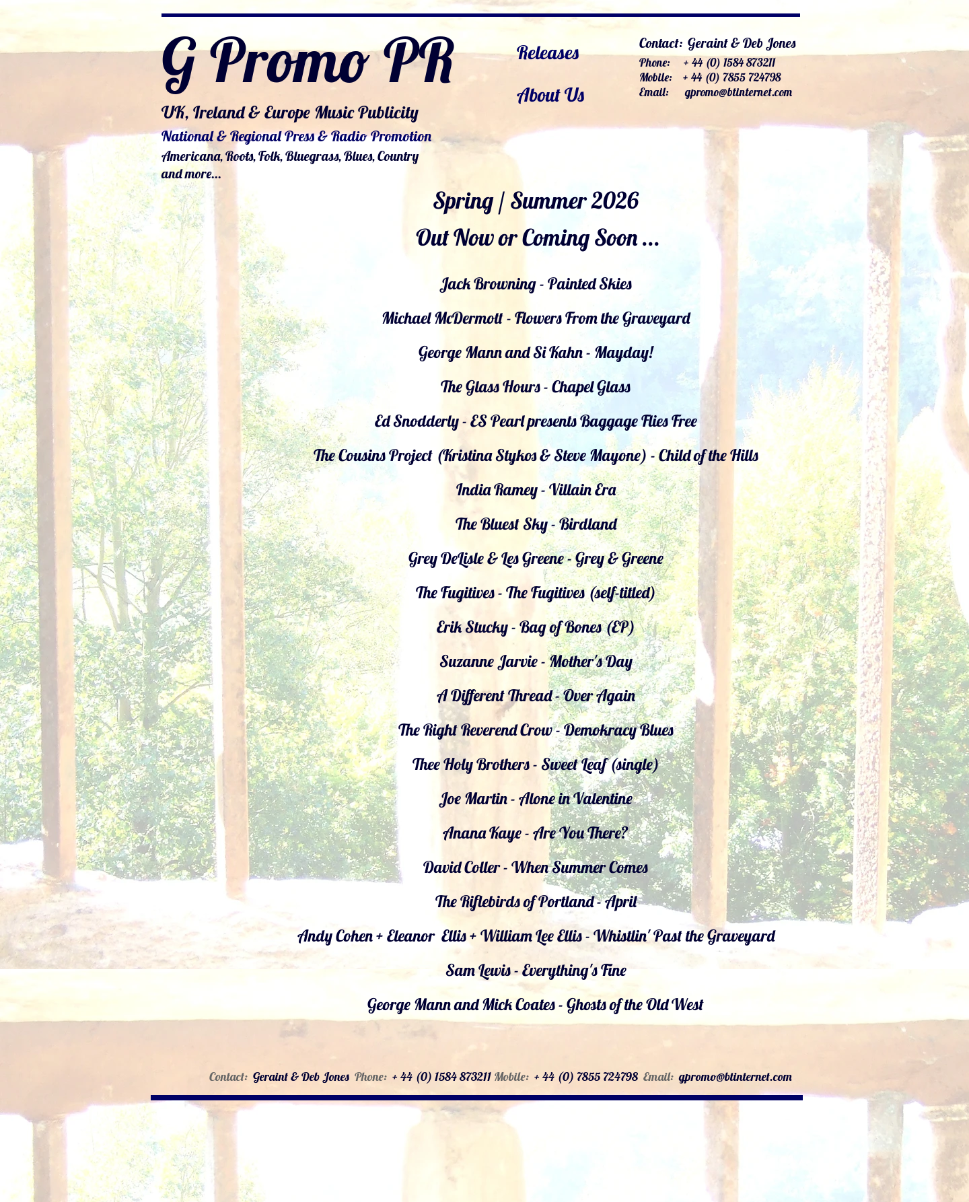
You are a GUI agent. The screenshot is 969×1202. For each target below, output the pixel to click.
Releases (548, 52)
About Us (550, 94)
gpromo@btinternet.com (738, 92)
